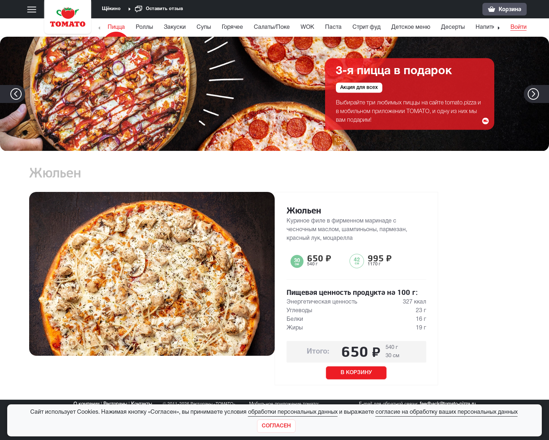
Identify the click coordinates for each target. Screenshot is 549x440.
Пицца (116, 27)
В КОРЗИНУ (356, 372)
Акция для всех (359, 87)
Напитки (487, 27)
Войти (518, 27)
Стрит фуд (366, 27)
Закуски (175, 27)
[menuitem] (117, 29)
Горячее (232, 27)
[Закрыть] (276, 426)
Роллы (144, 27)
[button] (544, 94)
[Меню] (32, 9)
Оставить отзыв (159, 9)
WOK (307, 27)
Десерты (453, 27)
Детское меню (410, 27)
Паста (333, 27)
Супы (204, 27)
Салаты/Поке (272, 27)
